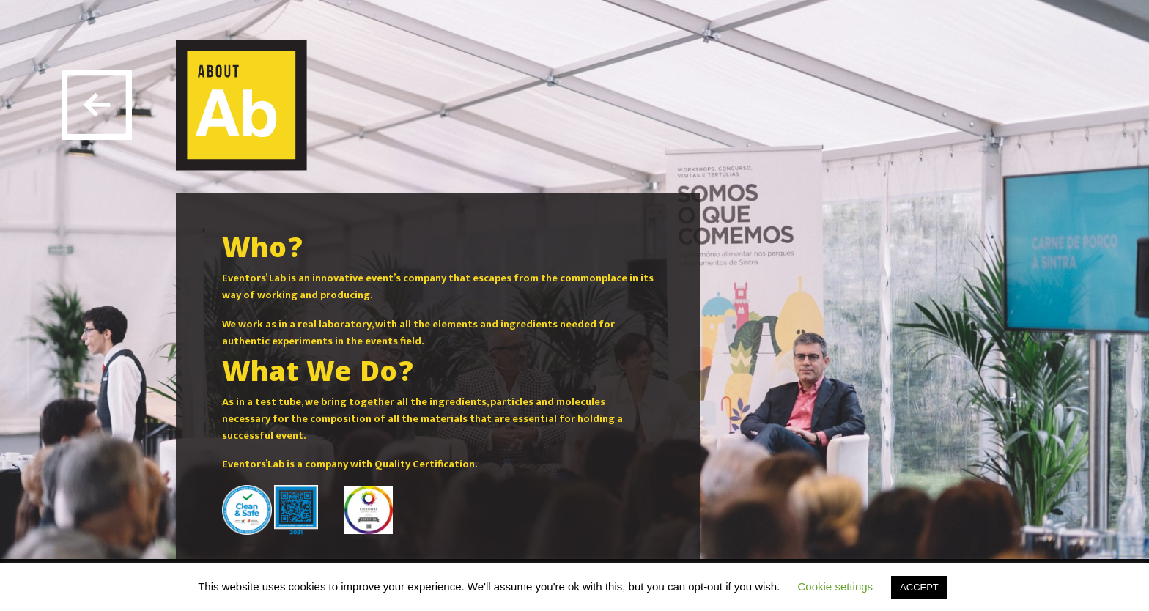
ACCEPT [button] (919, 587)
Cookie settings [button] (835, 586)
